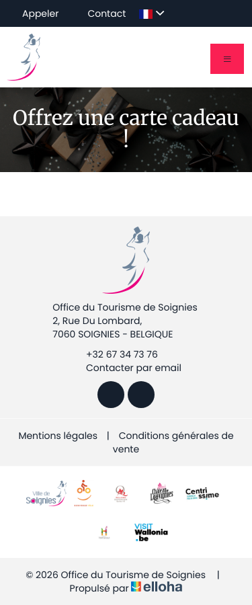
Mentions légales (57, 435)
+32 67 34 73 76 (114, 354)
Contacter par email (126, 367)
